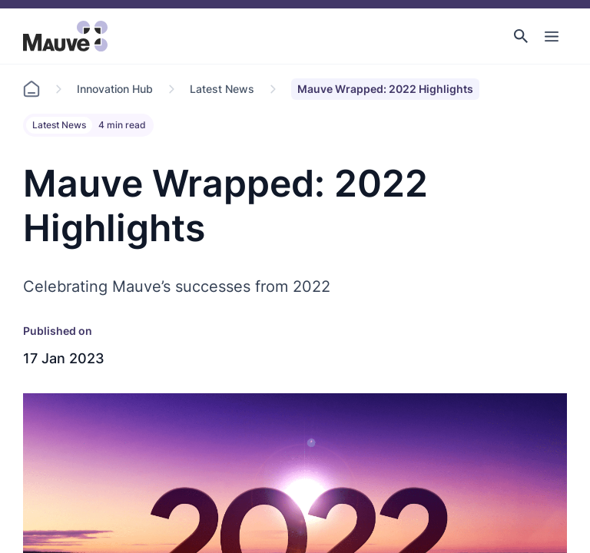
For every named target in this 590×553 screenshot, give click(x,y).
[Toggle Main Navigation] (551, 36)
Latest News (222, 88)
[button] (520, 36)
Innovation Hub (115, 88)
